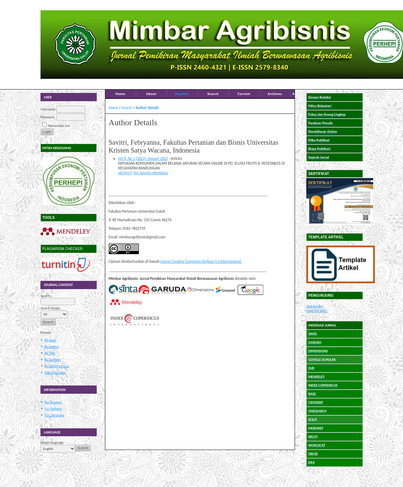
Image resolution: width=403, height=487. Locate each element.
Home (120, 93)
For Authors (53, 408)
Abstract (125, 173)
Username (48, 109)
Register (182, 93)
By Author (52, 346)
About (151, 93)
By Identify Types (57, 366)
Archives (275, 93)
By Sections (53, 359)
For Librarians (54, 415)
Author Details (147, 107)
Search (213, 93)
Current (244, 93)
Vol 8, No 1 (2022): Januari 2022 (143, 158)
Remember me (59, 125)
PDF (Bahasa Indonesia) (150, 173)
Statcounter (314, 306)
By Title (50, 353)
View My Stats (316, 310)
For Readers (53, 402)
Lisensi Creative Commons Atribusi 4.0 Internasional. (201, 261)
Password (48, 117)
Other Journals (55, 372)
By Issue (50, 340)
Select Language (52, 442)
